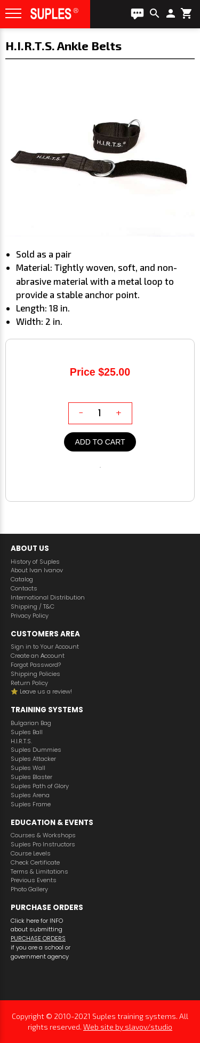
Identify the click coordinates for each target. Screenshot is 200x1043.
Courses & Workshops (43, 835)
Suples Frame (31, 804)
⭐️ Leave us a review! (41, 691)
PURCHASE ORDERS (38, 938)
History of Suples (35, 561)
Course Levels (31, 853)
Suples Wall (28, 768)
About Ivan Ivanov (37, 570)
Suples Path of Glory (40, 786)
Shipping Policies (35, 674)
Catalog (22, 579)
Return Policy (29, 683)
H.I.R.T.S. (21, 741)
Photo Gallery (29, 889)
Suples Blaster (31, 777)
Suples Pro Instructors (43, 844)
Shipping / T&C (32, 606)
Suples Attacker (33, 759)
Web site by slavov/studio (127, 1026)
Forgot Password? (36, 664)
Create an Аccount (38, 655)
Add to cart (100, 442)
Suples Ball (27, 732)
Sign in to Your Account (45, 646)
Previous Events (34, 880)
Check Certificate (35, 862)
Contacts (24, 588)
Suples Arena (30, 795)
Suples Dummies (36, 749)
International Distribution (48, 597)
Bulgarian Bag (31, 723)
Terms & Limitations (39, 871)
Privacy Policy (30, 615)
